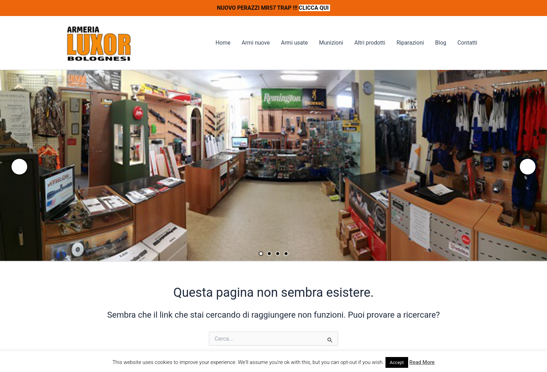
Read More (422, 362)
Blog (440, 42)
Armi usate (294, 42)
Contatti (467, 42)
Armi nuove (256, 42)
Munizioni (331, 42)
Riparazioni (410, 42)
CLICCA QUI (314, 8)
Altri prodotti (369, 42)
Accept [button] (397, 362)
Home (223, 42)
